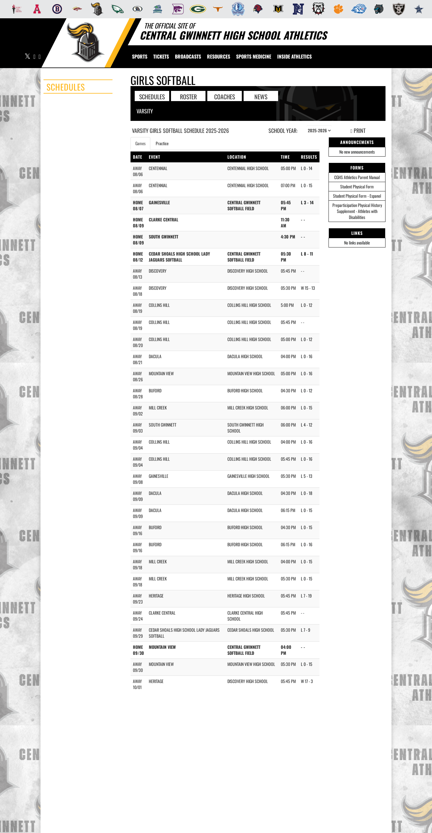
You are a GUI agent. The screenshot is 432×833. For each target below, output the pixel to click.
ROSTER (188, 96)
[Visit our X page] (27, 57)
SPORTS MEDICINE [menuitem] (253, 56)
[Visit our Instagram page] (39, 57)
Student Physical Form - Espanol (357, 196)
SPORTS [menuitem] (139, 56)
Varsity (144, 111)
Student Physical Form (357, 186)
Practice (162, 143)
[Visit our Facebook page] (34, 57)
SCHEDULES (152, 96)
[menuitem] (15, 9)
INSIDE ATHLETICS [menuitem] (294, 56)
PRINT (357, 130)
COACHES (224, 96)
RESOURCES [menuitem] (218, 56)
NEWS (260, 96)
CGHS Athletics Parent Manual (357, 177)
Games (140, 143)
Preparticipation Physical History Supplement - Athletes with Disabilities (357, 211)
